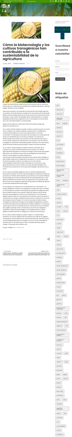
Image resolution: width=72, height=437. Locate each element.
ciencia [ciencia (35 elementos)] (65, 211)
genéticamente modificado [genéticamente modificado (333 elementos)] (61, 308)
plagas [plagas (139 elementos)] (65, 374)
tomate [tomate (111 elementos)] (59, 430)
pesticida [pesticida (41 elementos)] (59, 366)
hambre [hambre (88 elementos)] (59, 317)
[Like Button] (28, 63)
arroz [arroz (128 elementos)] (58, 140)
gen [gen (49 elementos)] (58, 295)
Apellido (57, 66)
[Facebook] (57, 30)
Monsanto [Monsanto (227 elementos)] (59, 345)
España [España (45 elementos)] (59, 278)
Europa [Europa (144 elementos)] (58, 287)
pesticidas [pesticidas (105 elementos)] (59, 370)
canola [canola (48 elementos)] (58, 198)
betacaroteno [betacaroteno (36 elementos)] (60, 161)
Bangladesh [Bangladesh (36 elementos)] (60, 153)
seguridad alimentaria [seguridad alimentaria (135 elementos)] (60, 408)
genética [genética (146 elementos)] (59, 304)
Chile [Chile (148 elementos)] (66, 207)
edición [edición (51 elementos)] (59, 261)
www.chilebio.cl (18, 227)
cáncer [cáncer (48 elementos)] (59, 240)
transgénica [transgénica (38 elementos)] (60, 434)
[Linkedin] (68, 30)
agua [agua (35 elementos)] (58, 123)
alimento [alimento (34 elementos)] (59, 127)
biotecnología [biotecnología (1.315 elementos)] (60, 165)
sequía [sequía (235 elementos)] (58, 413)
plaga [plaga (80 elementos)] (58, 374)
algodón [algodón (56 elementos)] (65, 123)
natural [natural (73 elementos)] (58, 349)
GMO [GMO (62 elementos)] (66, 313)
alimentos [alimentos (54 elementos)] (59, 132)
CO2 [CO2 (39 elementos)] (58, 215)
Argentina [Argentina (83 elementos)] (59, 136)
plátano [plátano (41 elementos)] (59, 383)
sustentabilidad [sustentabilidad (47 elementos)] (61, 426)
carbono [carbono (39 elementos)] (59, 202)
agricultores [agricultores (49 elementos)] (60, 110)
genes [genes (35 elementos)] (64, 295)
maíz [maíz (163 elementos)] (66, 326)
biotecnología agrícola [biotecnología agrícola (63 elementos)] (60, 170)
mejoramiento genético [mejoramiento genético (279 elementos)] (60, 335)
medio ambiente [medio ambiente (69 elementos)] (61, 330)
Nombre (57, 61)
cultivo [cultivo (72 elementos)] (58, 236)
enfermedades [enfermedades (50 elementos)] (61, 274)
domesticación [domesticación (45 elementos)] (61, 253)
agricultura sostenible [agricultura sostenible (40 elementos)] (60, 118)
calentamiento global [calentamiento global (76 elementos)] (61, 185)
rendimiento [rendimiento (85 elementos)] (60, 395)
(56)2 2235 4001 (31, 1)
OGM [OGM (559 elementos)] (66, 353)
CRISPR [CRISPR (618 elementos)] (58, 228)
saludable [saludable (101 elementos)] (59, 404)
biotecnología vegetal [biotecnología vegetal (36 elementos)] (60, 175)
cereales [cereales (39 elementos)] (59, 207)
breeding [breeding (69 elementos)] (65, 180)
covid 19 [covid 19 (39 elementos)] (59, 223)
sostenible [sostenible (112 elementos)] (59, 417)
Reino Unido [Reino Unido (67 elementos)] (60, 391)
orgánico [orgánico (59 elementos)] (59, 362)
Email (56, 72)
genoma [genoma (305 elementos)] (59, 299)
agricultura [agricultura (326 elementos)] (60, 114)
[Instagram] (61, 30)
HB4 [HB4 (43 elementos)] (65, 317)
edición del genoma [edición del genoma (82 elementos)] (62, 266)
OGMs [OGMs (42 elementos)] (58, 357)
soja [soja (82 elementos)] (65, 413)
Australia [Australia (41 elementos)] (59, 149)
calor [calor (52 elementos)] (58, 190)
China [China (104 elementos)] (58, 211)
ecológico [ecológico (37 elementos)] (59, 257)
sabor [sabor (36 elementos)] (58, 400)
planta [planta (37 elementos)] (58, 378)
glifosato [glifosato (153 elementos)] (59, 313)
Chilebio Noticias (19, 64)
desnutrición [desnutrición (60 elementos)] (60, 249)
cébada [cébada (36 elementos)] (59, 245)
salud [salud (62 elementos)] (64, 400)
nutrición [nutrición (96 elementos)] (59, 353)
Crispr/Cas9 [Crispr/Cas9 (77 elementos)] (60, 232)
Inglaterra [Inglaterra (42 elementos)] (59, 326)
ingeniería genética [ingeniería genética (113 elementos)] (62, 322)
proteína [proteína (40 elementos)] (59, 387)
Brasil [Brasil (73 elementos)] (58, 180)
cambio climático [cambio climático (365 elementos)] (61, 194)
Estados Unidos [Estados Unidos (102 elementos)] (61, 282)
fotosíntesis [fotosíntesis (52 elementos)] (60, 291)
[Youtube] (64, 30)
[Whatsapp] (62, 36)
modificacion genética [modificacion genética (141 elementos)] (60, 340)
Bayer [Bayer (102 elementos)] (58, 157)
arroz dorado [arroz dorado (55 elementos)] (60, 144)
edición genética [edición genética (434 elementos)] (61, 270)
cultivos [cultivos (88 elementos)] (66, 236)
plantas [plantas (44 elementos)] (66, 378)
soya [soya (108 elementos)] (58, 422)
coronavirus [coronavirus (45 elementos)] (60, 219)
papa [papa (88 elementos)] (66, 362)
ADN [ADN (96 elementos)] (58, 105)
